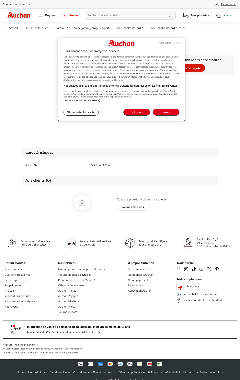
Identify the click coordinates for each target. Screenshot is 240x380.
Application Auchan (140, 290)
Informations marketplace (20, 301)
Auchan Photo (66, 306)
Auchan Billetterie (68, 301)
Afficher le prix (190, 68)
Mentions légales (60, 372)
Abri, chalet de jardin (130, 28)
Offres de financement (71, 285)
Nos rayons (11, 306)
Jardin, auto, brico (37, 28)
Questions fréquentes (17, 274)
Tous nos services (68, 312)
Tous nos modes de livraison (75, 274)
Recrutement (135, 285)
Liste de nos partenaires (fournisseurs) (81, 100)
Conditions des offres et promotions (94, 372)
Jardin (60, 28)
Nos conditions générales (32, 372)
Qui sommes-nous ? (140, 269)
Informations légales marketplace (203, 372)
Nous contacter (14, 269)
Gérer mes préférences (132, 372)
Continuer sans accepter (170, 43)
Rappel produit (13, 285)
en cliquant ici (31, 344)
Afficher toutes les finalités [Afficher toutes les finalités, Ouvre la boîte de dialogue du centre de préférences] (81, 112)
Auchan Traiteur (67, 290)
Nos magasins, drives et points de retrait (81, 269)
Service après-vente (16, 280)
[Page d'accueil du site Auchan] (20, 15)
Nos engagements (138, 280)
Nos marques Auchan (141, 274)
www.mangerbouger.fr (66, 352)
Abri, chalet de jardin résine (168, 28)
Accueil (13, 28)
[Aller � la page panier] (223, 15)
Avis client (10, 290)
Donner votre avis (132, 207)
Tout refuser (137, 112)
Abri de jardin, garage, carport (90, 28)
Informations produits (17, 296)
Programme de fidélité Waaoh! (76, 280)
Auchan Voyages (68, 296)
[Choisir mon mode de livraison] (18, 4)
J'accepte (166, 112)
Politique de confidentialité (164, 372)
